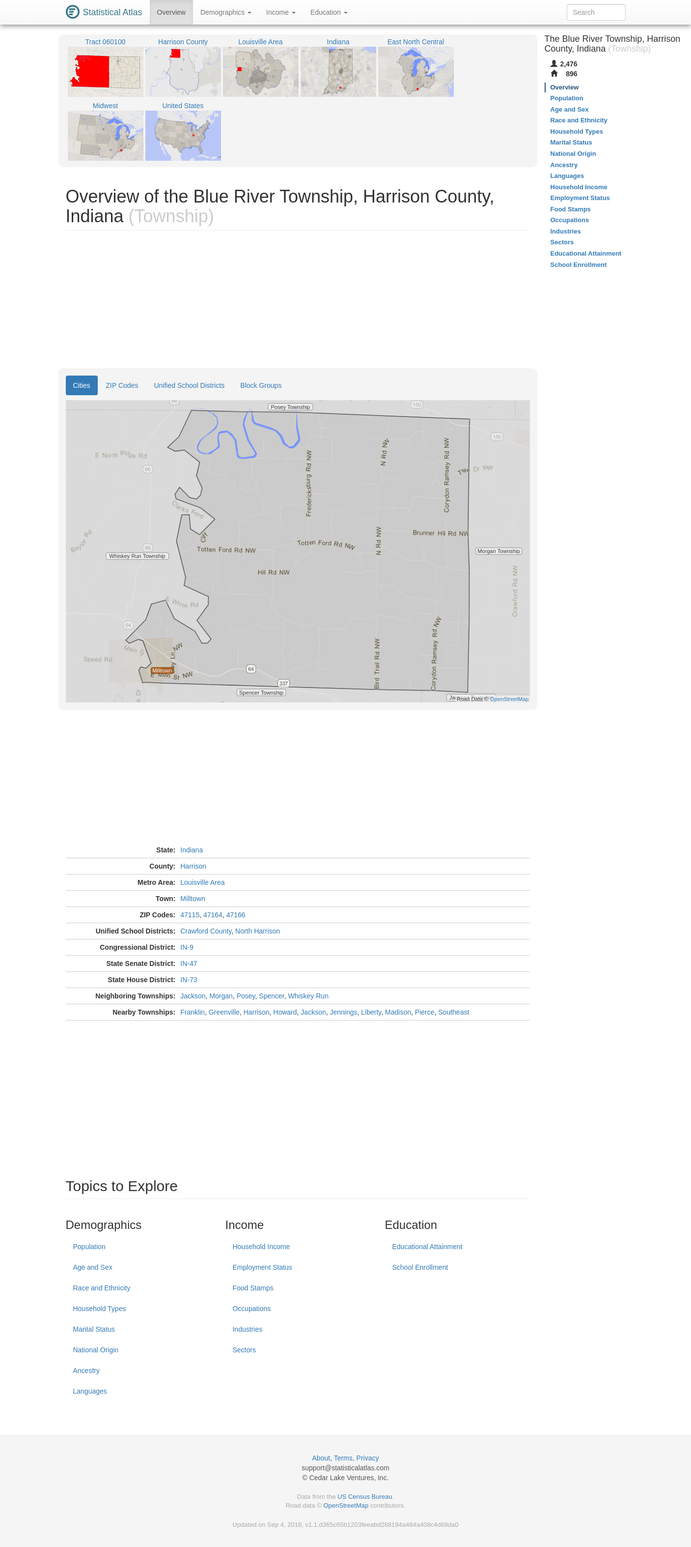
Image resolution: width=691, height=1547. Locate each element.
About (321, 1458)
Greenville (224, 1012)
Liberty (371, 1012)
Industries (247, 1329)
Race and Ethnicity (102, 1288)
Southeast (453, 1012)
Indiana (191, 850)
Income (281, 12)
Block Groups (260, 385)
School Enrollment (420, 1267)
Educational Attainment (427, 1247)
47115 (189, 915)
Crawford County (205, 931)
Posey (246, 996)
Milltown (192, 899)
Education (329, 12)
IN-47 (188, 963)
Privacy (368, 1458)
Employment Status (262, 1267)
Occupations (251, 1309)
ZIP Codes (122, 385)
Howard (285, 1012)
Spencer (271, 996)
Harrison (193, 866)
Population (89, 1247)
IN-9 (186, 947)
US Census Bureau (364, 1496)
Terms (343, 1458)
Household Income (261, 1247)
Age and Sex (92, 1267)
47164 (212, 915)
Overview (171, 12)
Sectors (243, 1350)
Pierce (425, 1012)
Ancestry (86, 1370)
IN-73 (188, 980)
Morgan (220, 996)
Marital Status (94, 1329)
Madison (398, 1012)
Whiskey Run (308, 996)
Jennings (344, 1012)
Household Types (99, 1309)
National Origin (96, 1350)
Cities (81, 385)
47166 (236, 915)
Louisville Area (202, 882)
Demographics (225, 12)
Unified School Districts (189, 385)
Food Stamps (252, 1288)
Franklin (192, 1012)
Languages (90, 1391)
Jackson (192, 996)
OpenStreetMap (345, 1505)
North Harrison (257, 931)
